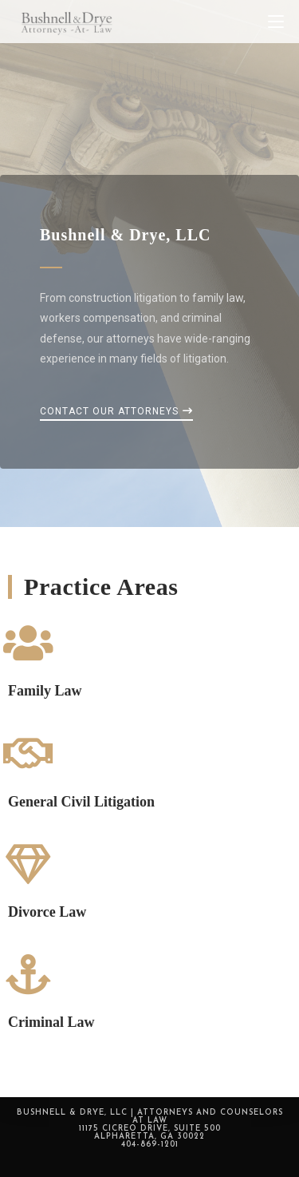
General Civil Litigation (81, 802)
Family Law (45, 691)
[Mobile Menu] (276, 21)
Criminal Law (51, 1022)
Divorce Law (47, 912)
